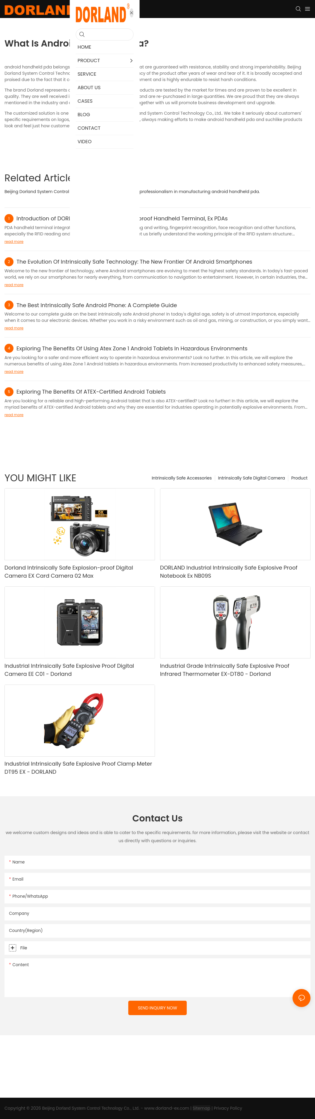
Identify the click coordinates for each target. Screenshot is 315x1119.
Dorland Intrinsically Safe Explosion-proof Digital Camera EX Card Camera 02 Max (68, 571)
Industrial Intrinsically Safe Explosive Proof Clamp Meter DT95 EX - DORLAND (78, 768)
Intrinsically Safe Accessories (182, 478)
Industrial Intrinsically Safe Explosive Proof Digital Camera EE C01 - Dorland (69, 670)
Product (299, 478)
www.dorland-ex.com (166, 1108)
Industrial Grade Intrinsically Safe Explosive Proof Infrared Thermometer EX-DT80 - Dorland (225, 670)
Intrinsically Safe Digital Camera (251, 478)
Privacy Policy (228, 1108)
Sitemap (201, 1108)
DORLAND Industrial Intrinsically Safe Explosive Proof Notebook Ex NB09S (229, 571)
